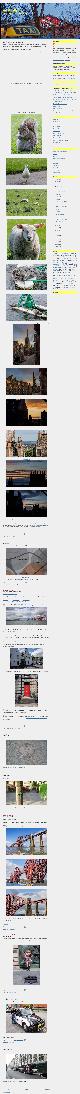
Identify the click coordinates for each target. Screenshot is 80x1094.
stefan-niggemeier (58, 170)
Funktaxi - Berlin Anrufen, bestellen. (62, 94)
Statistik (72, 281)
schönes (56, 280)
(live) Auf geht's (8, 1049)
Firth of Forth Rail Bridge (26, 629)
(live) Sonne (7, 775)
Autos (61, 258)
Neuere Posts (6, 1089)
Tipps (63, 283)
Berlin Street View (58, 121)
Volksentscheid (72, 287)
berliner (55, 124)
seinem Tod (6, 601)
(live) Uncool (7, 735)
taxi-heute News (57, 108)
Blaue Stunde (26, 459)
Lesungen (73, 272)
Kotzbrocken (65, 270)
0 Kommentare (20, 533)
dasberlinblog (56, 131)
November (59, 186)
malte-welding (57, 160)
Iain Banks (5, 600)
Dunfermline (16, 600)
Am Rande (71, 253)
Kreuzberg (74, 270)
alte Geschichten (63, 253)
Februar (59, 233)
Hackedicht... (7, 543)
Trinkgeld (74, 283)
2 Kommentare (20, 725)
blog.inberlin (56, 126)
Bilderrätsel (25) (8, 817)
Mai (58, 225)
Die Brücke (41, 604)
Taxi (11, 536)
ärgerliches (8, 584)
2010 (56, 244)
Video (14, 536)
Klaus (57, 43)
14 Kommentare (20, 582)
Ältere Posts (47, 1089)
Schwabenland (57, 281)
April (58, 227)
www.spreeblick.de (58, 172)
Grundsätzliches (58, 267)
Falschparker (56, 264)
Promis (55, 278)
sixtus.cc (55, 167)
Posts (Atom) (12, 1092)
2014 (56, 179)
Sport (65, 281)
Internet (65, 269)
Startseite (26, 1089)
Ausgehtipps (66, 256)
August (58, 194)
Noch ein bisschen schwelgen (13, 42)
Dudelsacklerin (8, 936)
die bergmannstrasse (58, 133)
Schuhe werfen (69, 280)
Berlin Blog (56, 119)
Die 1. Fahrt (72, 262)
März (58, 230)
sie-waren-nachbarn (58, 144)
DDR (64, 262)
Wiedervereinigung (63, 288)
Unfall (58, 285)
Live (7, 769)
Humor (10, 992)
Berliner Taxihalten (59, 260)
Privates (8, 536)
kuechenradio (56, 137)
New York (58, 275)
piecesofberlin (57, 142)
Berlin (13, 584)
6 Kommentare (20, 926)
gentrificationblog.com (59, 158)
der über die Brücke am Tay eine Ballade (36, 718)
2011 (56, 241)
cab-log (10, 9)
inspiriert (40, 605)
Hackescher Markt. (26, 577)
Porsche (73, 275)
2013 (56, 181)
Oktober (59, 189)
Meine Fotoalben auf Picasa (60, 140)
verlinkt (55, 287)
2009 (56, 246)
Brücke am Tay (8, 710)
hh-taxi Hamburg (57, 106)
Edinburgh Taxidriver (10, 999)
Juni (58, 199)
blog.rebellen (56, 128)
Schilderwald (71, 278)
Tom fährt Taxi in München (60, 104)
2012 (56, 239)
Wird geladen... (57, 84)
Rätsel (19, 728)
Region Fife (26, 600)
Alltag (54, 253)
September (59, 191)
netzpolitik (55, 163)
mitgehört (74, 274)
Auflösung (8, 728)
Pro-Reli (73, 277)
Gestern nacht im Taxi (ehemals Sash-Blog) (64, 97)
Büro (76, 260)
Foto (16, 584)
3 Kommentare (20, 990)
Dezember (59, 183)
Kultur (57, 272)
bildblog (55, 154)
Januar (58, 235)
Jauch (73, 269)
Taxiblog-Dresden (57, 101)
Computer (57, 262)
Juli (58, 196)
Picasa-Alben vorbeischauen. (35, 525)
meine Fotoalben (71, 78)
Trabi (69, 283)
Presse (55, 277)
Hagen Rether (71, 267)
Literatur (15, 728)
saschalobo (56, 165)
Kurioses (19, 584)
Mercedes (66, 274)
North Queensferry (23, 601)
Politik (65, 275)
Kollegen (56, 270)
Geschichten (68, 266)
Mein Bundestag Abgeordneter (61, 151)
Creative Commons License (69, 76)
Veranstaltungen (68, 285)
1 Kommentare (20, 767)
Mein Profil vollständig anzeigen (61, 60)
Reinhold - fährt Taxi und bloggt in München (64, 99)
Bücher (71, 260)
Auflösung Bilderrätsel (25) (12, 591)
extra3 (55, 156)
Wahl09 (55, 288)
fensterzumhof (57, 135)
